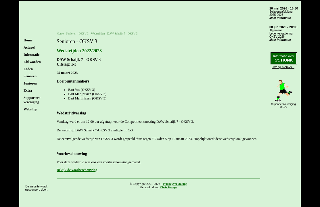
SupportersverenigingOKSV (283, 105)
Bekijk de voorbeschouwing (77, 170)
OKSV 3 (84, 33)
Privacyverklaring (175, 183)
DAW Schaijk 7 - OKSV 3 (122, 33)
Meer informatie (280, 18)
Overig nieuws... (283, 67)
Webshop (30, 109)
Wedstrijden (98, 33)
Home (28, 40)
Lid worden (32, 62)
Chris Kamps (168, 187)
